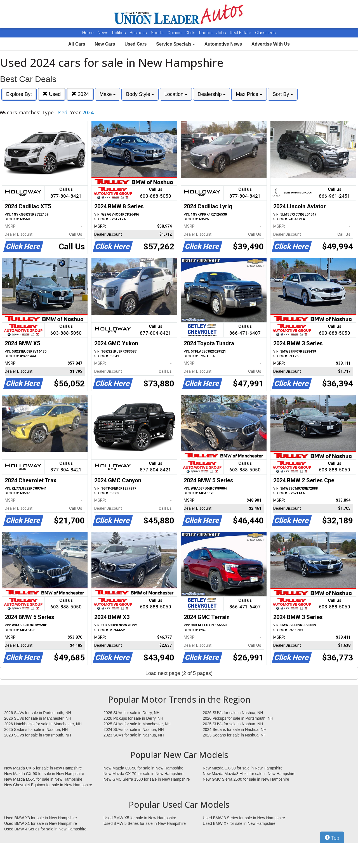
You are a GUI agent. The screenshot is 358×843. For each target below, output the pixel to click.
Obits (190, 32)
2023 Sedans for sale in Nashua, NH (234, 735)
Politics (119, 32)
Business (139, 32)
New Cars (105, 44)
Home (88, 32)
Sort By (282, 94)
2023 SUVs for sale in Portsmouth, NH (37, 735)
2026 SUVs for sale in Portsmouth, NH (37, 712)
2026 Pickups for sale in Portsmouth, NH (238, 718)
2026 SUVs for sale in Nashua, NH (233, 712)
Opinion (175, 32)
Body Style (140, 94)
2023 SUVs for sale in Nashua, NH (133, 735)
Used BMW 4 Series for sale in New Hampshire (45, 829)
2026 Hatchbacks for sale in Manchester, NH (43, 724)
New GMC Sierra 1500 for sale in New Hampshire (146, 779)
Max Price (249, 94)
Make (108, 94)
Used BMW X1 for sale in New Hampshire (40, 823)
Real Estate (241, 32)
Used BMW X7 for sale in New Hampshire (239, 823)
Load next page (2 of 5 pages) (179, 673)
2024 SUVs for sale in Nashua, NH (133, 729)
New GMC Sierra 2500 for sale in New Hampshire (246, 779)
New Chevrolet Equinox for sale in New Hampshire (48, 785)
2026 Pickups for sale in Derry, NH (133, 718)
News (103, 32)
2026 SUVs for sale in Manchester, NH (37, 718)
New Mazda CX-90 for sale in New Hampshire (44, 773)
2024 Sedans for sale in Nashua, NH (234, 729)
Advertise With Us (270, 44)
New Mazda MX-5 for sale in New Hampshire (43, 779)
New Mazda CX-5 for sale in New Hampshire (43, 768)
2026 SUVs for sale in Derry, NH (131, 712)
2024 (80, 94)
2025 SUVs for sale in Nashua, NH (233, 724)
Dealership (211, 94)
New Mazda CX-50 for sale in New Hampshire (143, 768)
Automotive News (223, 44)
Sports (158, 32)
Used (52, 94)
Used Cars (135, 44)
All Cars (76, 44)
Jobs (221, 32)
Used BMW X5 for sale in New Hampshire (139, 818)
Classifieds (265, 32)
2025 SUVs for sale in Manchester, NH (137, 724)
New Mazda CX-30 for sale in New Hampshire (243, 768)
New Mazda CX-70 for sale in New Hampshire (143, 773)
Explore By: (19, 94)
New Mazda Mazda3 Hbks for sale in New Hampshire (249, 773)
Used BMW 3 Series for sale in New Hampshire (244, 818)
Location (175, 94)
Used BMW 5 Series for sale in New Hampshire (144, 823)
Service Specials (175, 44)
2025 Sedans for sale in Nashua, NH (36, 729)
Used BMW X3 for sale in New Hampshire (40, 818)
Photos (206, 32)
